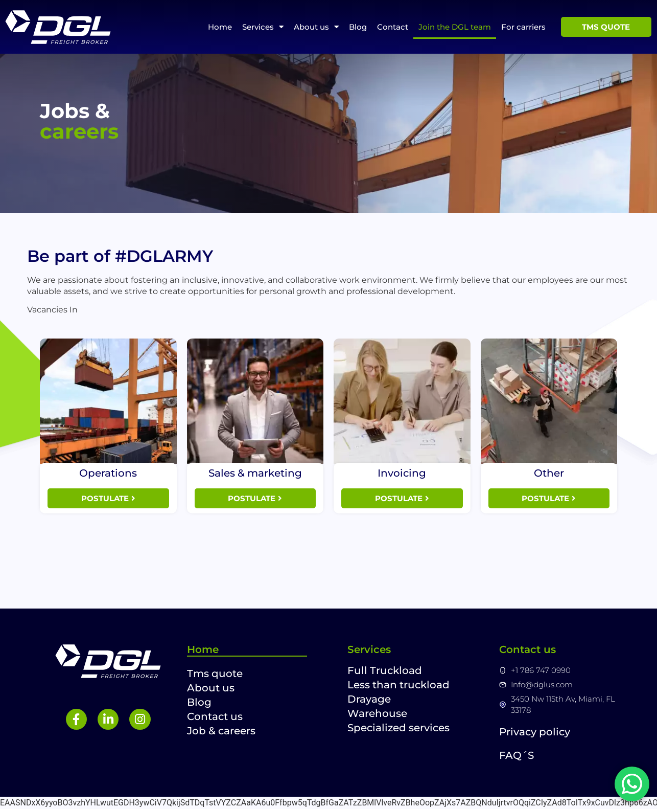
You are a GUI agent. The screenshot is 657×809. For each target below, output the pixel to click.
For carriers (523, 27)
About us (316, 27)
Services (263, 27)
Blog (358, 27)
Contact (392, 27)
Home (220, 27)
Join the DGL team (454, 27)
